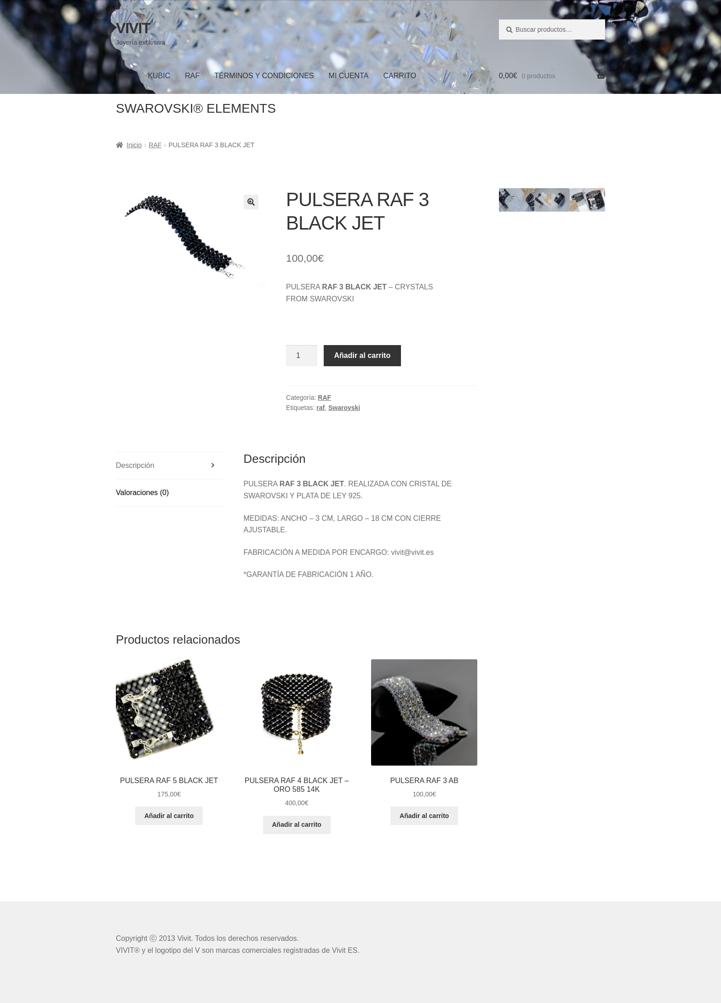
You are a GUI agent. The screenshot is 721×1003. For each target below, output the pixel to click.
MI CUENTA (349, 76)
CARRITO (399, 76)
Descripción (135, 465)
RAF (192, 76)
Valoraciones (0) (142, 492)
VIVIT (133, 28)
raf (320, 407)
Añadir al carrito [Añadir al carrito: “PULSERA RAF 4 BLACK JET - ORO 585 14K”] (296, 824)
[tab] (169, 465)
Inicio (124, 76)
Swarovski (344, 407)
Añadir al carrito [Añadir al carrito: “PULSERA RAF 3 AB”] (424, 815)
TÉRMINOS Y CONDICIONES (264, 76)
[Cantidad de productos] (301, 355)
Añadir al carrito (362, 355)
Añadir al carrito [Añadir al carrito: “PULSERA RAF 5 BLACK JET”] (169, 815)
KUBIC (159, 76)
